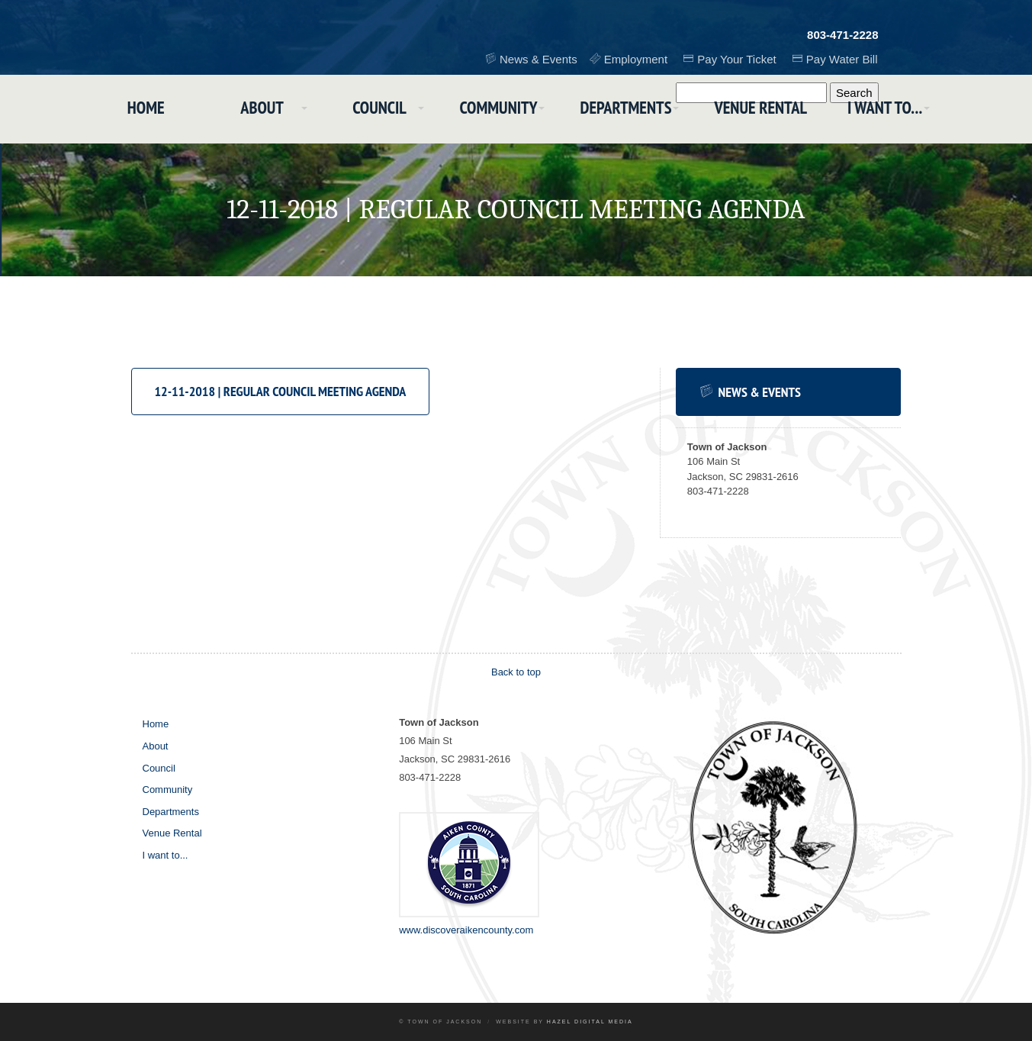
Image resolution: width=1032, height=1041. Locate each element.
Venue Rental (768, 109)
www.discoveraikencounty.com (466, 930)
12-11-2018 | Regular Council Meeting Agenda (281, 391)
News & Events (544, 58)
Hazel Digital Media (590, 1021)
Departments (630, 109)
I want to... (896, 109)
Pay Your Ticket (738, 58)
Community (500, 109)
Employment (639, 58)
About (255, 109)
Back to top (516, 672)
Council (377, 109)
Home (134, 109)
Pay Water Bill (843, 58)
